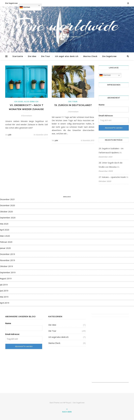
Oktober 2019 (6, 266)
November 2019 (7, 260)
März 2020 (5, 236)
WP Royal (67, 402)
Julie (9, 134)
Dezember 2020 (7, 205)
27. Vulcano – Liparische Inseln (112, 177)
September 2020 (7, 217)
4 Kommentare (26, 115)
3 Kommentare (73, 111)
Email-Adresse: (106, 115)
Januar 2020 (5, 248)
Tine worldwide (67, 25)
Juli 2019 (4, 284)
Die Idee (32, 56)
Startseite (17, 56)
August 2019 (6, 278)
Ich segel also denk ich (66, 56)
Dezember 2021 (7, 199)
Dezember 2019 (7, 254)
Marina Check (90, 56)
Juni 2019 (4, 290)
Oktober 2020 (6, 211)
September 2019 (7, 272)
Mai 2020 (4, 223)
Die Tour (45, 56)
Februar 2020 (6, 242)
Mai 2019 (4, 296)
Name (101, 104)
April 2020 (4, 229)
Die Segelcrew (11, 3)
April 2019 (4, 302)
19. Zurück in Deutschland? (73, 105)
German (25, 7)
